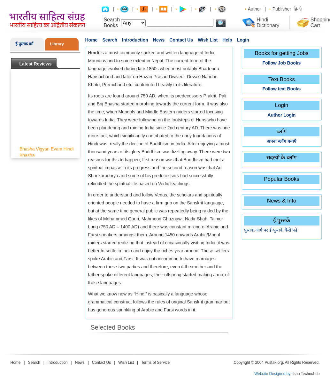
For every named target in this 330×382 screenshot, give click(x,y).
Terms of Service (155, 362)
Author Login (282, 115)
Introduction (135, 39)
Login (243, 39)
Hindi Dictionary (268, 22)
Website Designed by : (273, 373)
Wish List (208, 39)
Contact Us (181, 39)
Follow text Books (282, 88)
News (159, 39)
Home (91, 39)
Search (109, 39)
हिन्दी (298, 8)
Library (57, 44)
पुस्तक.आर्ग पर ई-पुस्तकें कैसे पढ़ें (270, 230)
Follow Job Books (282, 62)
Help (227, 39)
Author (254, 8)
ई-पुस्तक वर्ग (24, 44)
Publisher (281, 8)
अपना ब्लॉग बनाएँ (281, 141)
